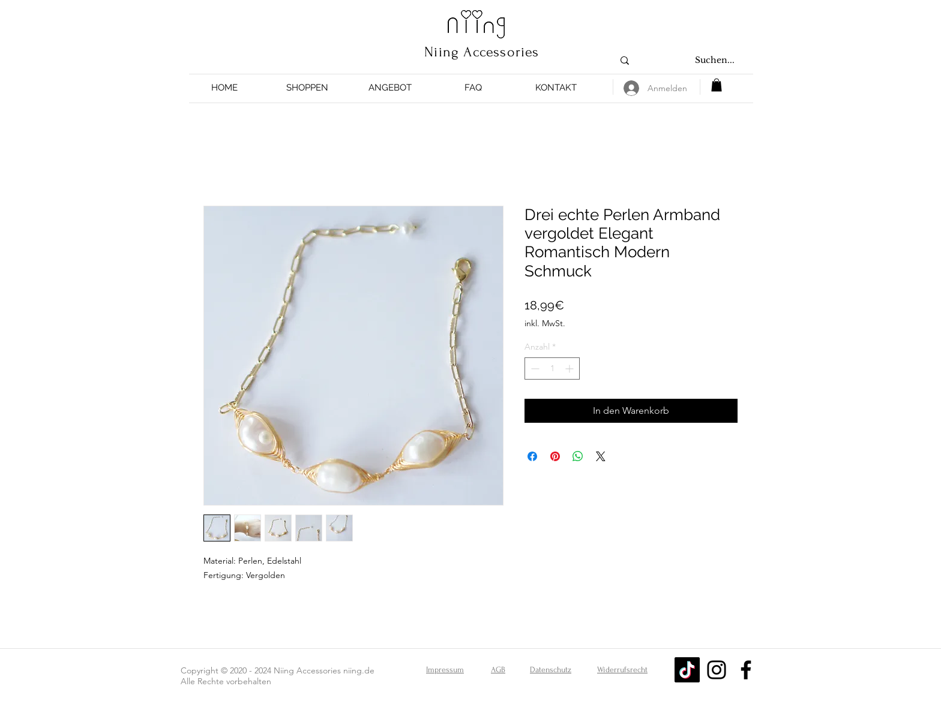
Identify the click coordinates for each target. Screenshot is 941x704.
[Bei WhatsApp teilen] (578, 456)
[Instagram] (716, 669)
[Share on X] (601, 456)
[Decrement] (533, 368)
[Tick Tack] (687, 669)
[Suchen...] (715, 60)
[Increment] (570, 368)
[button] (307, 88)
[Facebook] (746, 669)
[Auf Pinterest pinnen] (555, 456)
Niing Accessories (481, 52)
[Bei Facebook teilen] (532, 456)
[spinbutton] (552, 368)
